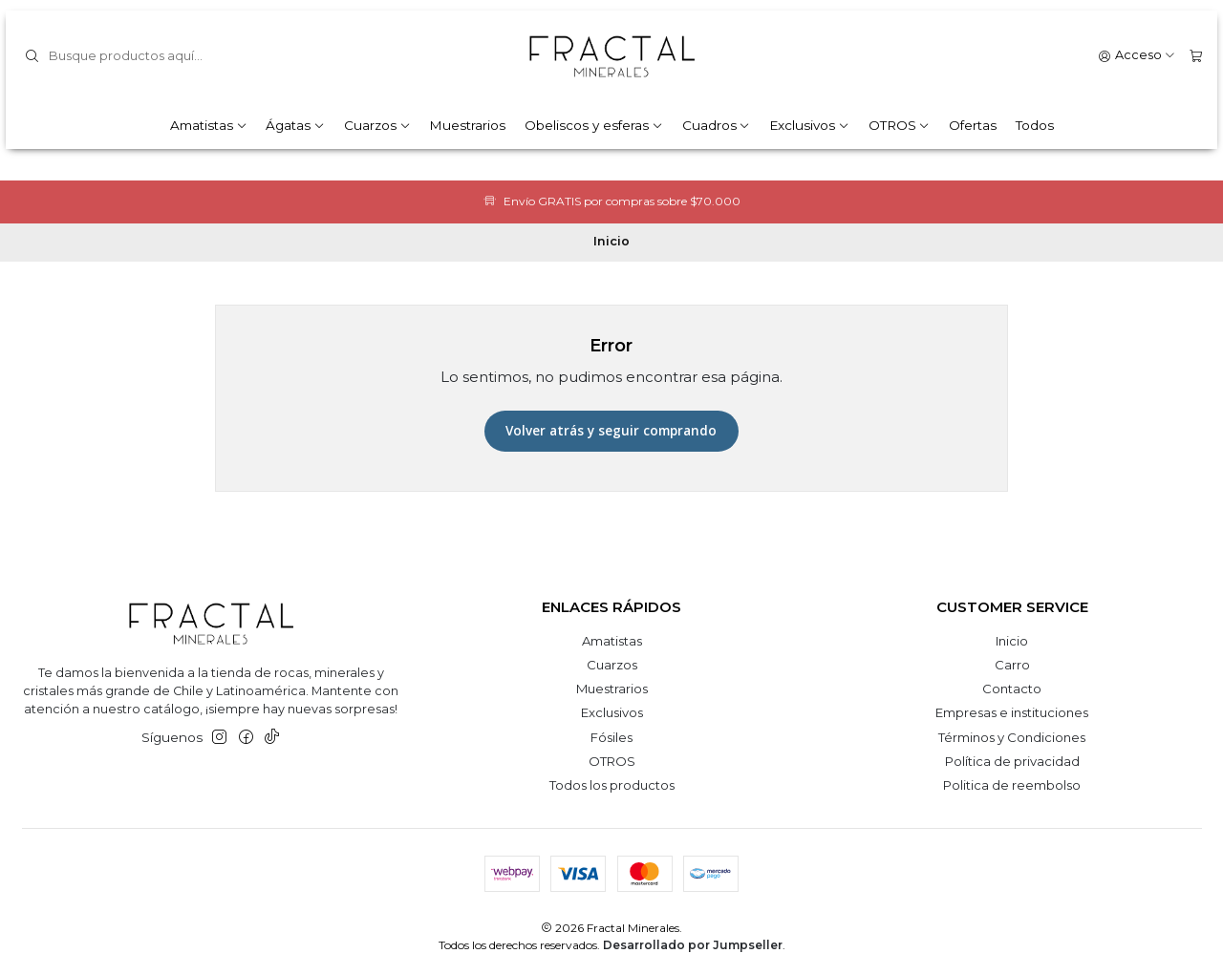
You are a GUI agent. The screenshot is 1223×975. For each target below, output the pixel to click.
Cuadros (716, 125)
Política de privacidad (1012, 761)
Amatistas (208, 125)
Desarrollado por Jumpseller (693, 945)
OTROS (900, 125)
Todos (1035, 125)
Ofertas (973, 125)
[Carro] (1196, 56)
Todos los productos (612, 785)
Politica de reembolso (1012, 785)
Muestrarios (467, 125)
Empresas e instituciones (1011, 712)
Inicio (1012, 640)
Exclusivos (809, 125)
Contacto (1011, 688)
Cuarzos (377, 125)
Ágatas (295, 125)
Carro (1012, 664)
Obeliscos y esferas (594, 125)
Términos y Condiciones (1011, 737)
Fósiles (611, 737)
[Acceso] (1137, 56)
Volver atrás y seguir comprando (611, 430)
